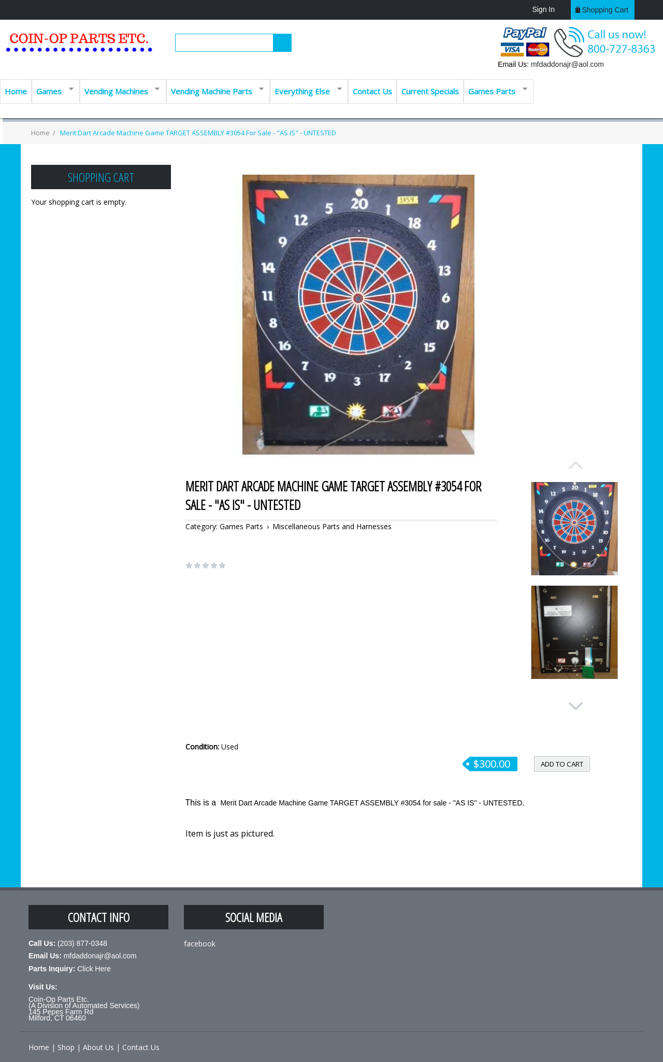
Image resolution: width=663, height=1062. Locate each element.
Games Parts (495, 90)
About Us (98, 1047)
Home (16, 91)
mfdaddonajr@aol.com (567, 64)
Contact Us (372, 91)
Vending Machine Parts (215, 90)
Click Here (94, 969)
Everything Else (306, 90)
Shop (66, 1047)
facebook (199, 943)
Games (53, 90)
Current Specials (430, 91)
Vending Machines (120, 90)
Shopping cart (605, 10)
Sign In (543, 9)
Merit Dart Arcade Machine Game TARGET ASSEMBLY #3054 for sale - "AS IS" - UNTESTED (197, 132)
